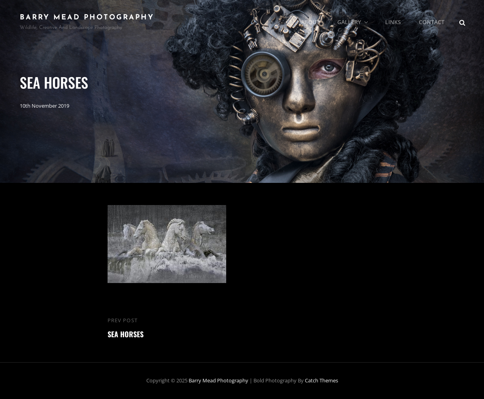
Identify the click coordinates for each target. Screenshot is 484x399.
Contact (431, 22)
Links (393, 22)
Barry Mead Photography (87, 17)
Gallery (353, 22)
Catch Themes (321, 380)
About (310, 22)
